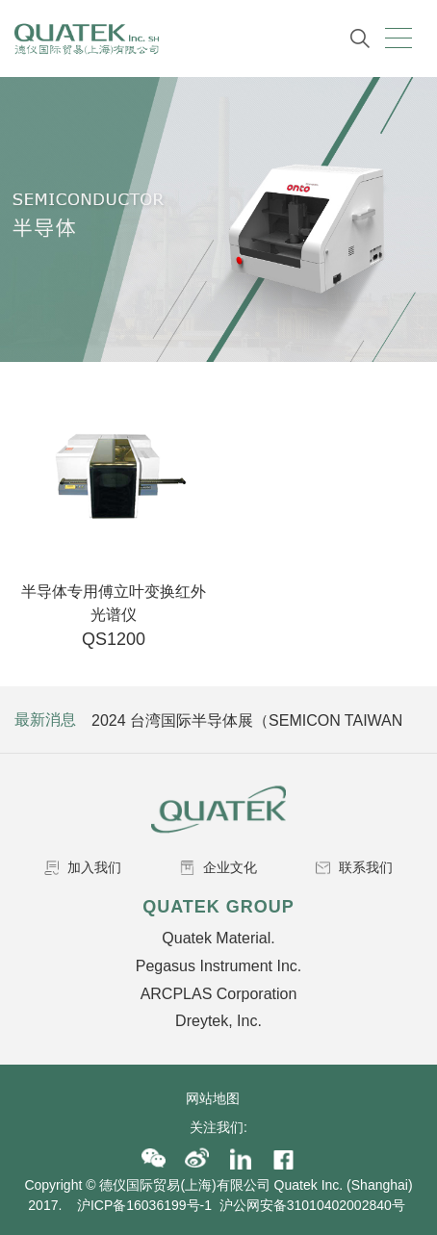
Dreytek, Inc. (218, 1021)
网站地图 (218, 1098)
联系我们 (354, 867)
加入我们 (82, 867)
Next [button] (405, 720)
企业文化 (218, 867)
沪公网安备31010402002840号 (314, 1205)
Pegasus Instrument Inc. (219, 966)
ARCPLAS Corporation (219, 994)
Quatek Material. (218, 938)
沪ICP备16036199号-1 (144, 1205)
